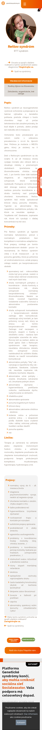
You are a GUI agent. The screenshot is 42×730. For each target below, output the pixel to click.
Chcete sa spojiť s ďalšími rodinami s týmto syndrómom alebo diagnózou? (21, 65)
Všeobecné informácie (21, 81)
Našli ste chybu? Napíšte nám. (22, 650)
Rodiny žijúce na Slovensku (21, 86)
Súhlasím (21, 722)
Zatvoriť (33, 664)
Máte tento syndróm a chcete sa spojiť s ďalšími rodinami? (20, 619)
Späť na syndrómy (21, 71)
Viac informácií (30, 714)
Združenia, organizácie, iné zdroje (21, 92)
